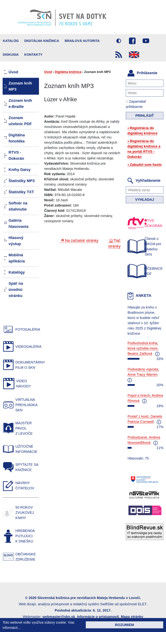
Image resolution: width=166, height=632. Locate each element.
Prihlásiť (144, 115)
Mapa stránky (132, 617)
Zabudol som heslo (146, 165)
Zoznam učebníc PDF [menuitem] (20, 121)
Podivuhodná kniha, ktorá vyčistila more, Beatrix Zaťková (143, 348)
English (134, 54)
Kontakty (33, 54)
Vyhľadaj (144, 199)
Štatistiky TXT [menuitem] (21, 192)
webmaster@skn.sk (58, 617)
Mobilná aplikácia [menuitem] (17, 258)
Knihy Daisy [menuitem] (20, 169)
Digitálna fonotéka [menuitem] (17, 138)
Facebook (132, 41)
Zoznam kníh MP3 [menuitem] (20, 86)
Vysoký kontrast (118, 41)
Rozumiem (124, 625)
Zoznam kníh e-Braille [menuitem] (20, 103)
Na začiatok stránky (81, 240)
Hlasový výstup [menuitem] (16, 241)
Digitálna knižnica (41, 41)
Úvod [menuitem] (13, 72)
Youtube (146, 41)
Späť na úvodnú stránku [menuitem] (16, 289)
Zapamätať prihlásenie (136, 104)
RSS (118, 54)
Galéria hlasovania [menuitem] (18, 223)
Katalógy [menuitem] (17, 272)
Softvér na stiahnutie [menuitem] (18, 206)
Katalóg (11, 41)
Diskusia (11, 54)
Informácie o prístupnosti (98, 617)
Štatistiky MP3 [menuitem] (22, 181)
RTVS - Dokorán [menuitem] (16, 155)
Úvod (48, 72)
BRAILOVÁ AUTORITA (82, 41)
